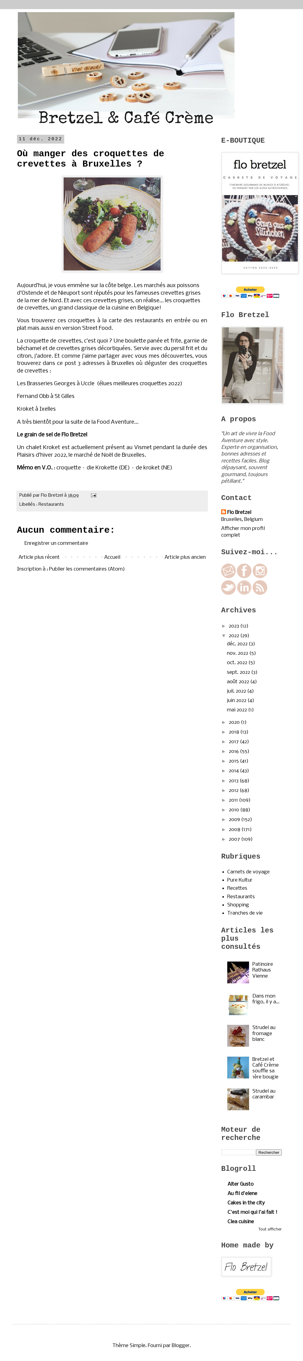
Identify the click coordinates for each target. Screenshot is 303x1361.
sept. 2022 (239, 672)
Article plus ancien (185, 557)
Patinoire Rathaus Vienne (262, 970)
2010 (234, 810)
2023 (234, 626)
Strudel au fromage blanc (263, 1033)
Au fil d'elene (242, 1194)
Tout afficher (270, 1229)
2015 (234, 761)
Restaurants (51, 504)
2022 (234, 636)
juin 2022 (237, 701)
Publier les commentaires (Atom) (87, 569)
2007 (235, 839)
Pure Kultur (239, 880)
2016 (234, 751)
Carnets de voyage (248, 872)
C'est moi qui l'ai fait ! (252, 1212)
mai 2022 (237, 710)
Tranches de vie (245, 913)
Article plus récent (39, 557)
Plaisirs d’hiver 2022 (41, 455)
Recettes (237, 888)
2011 (234, 800)
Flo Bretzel (239, 512)
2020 (235, 722)
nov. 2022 (238, 653)
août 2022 (238, 682)
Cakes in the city (246, 1203)
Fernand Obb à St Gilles (46, 396)
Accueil (112, 557)
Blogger (181, 1346)
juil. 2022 (237, 691)
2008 (235, 830)
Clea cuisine (241, 1222)
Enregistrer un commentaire (56, 543)
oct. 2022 (237, 663)
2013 (234, 781)
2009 (235, 820)
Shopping (238, 905)
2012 (234, 790)
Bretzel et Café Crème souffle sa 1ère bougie (265, 1068)
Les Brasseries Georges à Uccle (56, 384)
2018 (234, 732)
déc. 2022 (238, 644)
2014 (234, 771)
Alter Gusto (241, 1184)
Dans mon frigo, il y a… (265, 999)
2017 (234, 742)
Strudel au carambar (263, 1094)
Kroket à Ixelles (36, 409)
